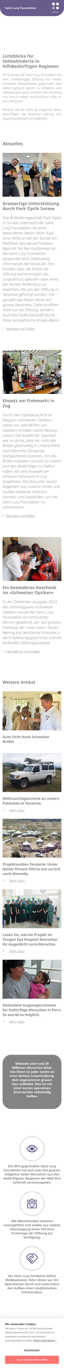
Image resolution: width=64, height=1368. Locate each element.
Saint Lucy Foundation (20, 8)
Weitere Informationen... (45, 1340)
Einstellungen (32, 1350)
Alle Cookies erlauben (32, 1360)
